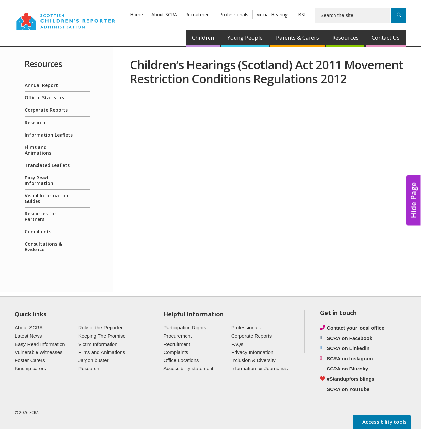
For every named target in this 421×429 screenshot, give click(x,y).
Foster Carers (30, 360)
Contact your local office (355, 328)
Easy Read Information (39, 180)
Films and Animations (38, 150)
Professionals (233, 15)
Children (203, 37)
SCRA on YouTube (348, 389)
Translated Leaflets (47, 165)
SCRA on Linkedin (348, 348)
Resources (345, 37)
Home (136, 15)
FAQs (237, 344)
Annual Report (41, 85)
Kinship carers (30, 368)
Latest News (28, 336)
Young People (245, 37)
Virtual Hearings (273, 15)
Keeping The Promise (102, 336)
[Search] (398, 15)
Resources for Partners (40, 216)
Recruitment (198, 15)
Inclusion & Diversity (253, 360)
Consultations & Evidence (43, 246)
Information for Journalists (259, 368)
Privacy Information (252, 352)
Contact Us (386, 37)
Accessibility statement (188, 368)
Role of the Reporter (100, 327)
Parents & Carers (297, 37)
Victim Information (98, 344)
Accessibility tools (384, 421)
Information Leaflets (49, 135)
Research (35, 122)
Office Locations (181, 360)
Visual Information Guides (46, 198)
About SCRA (164, 15)
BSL (302, 15)
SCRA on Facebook (349, 338)
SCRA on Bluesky (347, 368)
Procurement (177, 336)
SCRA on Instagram (350, 358)
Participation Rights (184, 327)
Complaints (38, 231)
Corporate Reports (46, 110)
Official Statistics (44, 97)
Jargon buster (93, 360)
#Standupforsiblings (350, 379)
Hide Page (413, 200)
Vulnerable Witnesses (38, 352)
